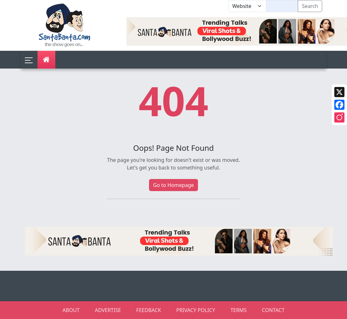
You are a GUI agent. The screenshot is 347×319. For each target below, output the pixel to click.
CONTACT (273, 310)
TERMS (238, 310)
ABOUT (71, 310)
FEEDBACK (148, 310)
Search (310, 6)
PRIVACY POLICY (195, 310)
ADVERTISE (108, 310)
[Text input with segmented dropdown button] (282, 6)
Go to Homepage (173, 185)
